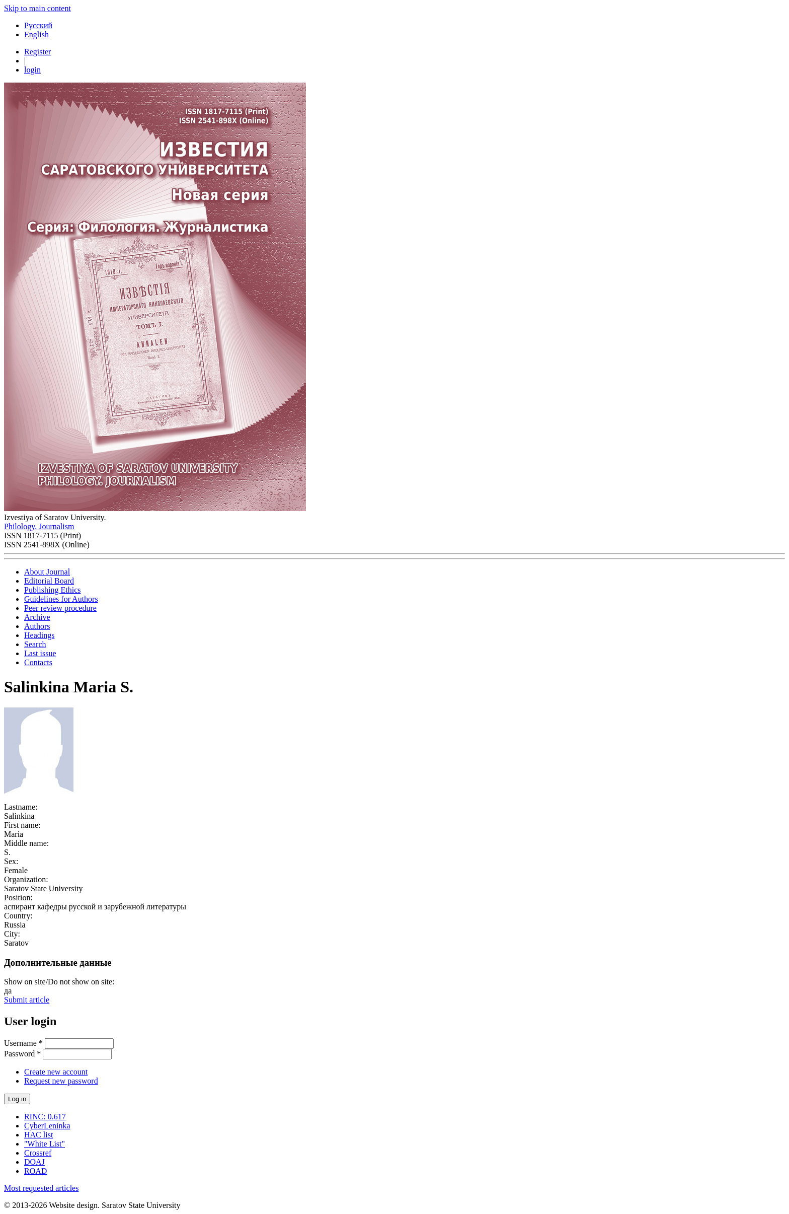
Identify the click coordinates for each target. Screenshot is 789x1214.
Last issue (40, 653)
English (36, 34)
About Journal (47, 571)
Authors (37, 626)
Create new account (56, 1071)
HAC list (38, 1134)
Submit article (26, 999)
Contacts (38, 662)
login (32, 69)
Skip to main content (37, 8)
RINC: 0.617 (45, 1116)
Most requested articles (41, 1188)
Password (22, 1053)
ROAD (35, 1171)
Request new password (61, 1081)
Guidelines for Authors (61, 599)
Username (23, 1043)
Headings (39, 635)
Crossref (37, 1153)
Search (35, 644)
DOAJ (34, 1162)
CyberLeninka (47, 1125)
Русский (38, 25)
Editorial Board (49, 581)
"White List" (44, 1143)
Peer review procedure (60, 608)
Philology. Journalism (39, 526)
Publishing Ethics (52, 590)
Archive (37, 617)
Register (37, 51)
